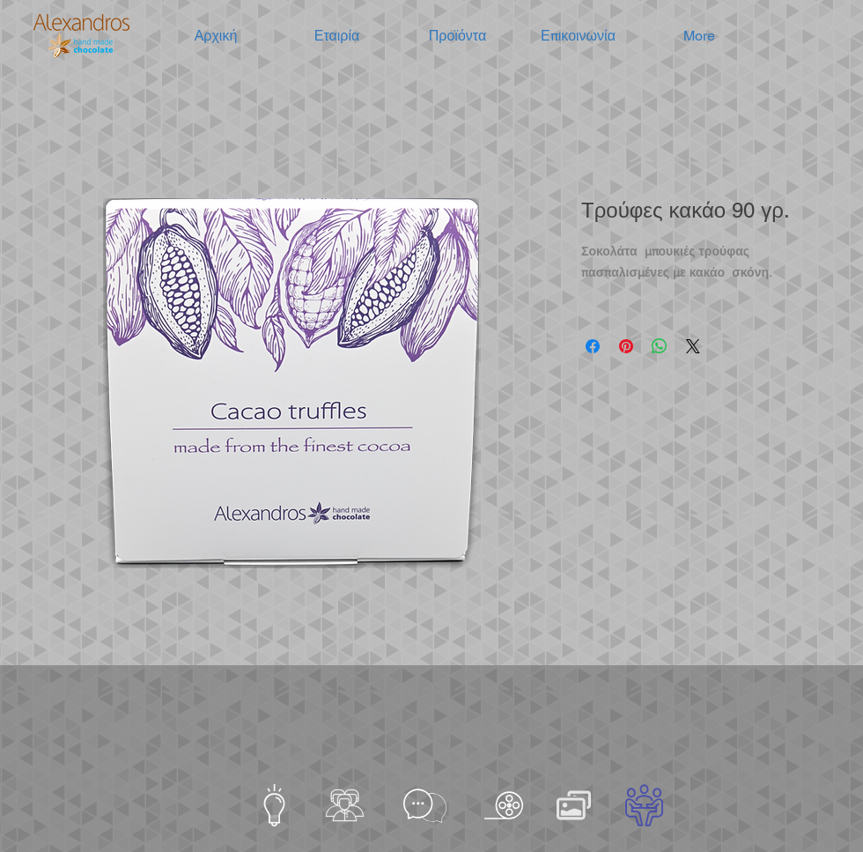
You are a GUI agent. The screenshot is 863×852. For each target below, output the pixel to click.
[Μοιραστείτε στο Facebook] (592, 346)
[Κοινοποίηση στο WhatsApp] (659, 346)
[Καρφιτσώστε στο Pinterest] (626, 346)
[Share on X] (693, 346)
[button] (337, 36)
